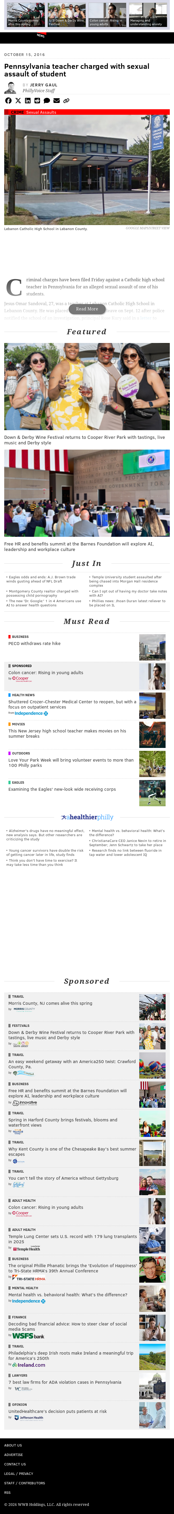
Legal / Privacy (18, 1473)
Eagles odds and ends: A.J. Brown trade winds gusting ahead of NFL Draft (41, 579)
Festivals (20, 1025)
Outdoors (21, 753)
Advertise (13, 1454)
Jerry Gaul (44, 84)
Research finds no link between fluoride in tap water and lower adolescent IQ (125, 852)
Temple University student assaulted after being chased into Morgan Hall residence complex (125, 581)
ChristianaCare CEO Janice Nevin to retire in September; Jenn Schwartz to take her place (127, 842)
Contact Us (15, 1463)
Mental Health (25, 1288)
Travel (18, 996)
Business (20, 636)
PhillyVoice (13, 37)
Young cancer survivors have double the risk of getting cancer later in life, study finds (44, 852)
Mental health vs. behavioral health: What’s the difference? (127, 832)
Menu (165, 38)
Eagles (18, 782)
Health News (23, 695)
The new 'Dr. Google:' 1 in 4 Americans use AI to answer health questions (43, 602)
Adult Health (24, 1200)
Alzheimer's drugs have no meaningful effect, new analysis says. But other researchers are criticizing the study (45, 834)
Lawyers (19, 1375)
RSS (7, 1492)
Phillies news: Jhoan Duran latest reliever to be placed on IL (127, 602)
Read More (87, 308)
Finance (19, 1317)
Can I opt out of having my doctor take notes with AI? (128, 593)
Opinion (19, 1404)
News (40, 35)
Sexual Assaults (41, 112)
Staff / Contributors (24, 1482)
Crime (17, 112)
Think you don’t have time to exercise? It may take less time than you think (41, 862)
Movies (18, 724)
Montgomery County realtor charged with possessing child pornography (42, 593)
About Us (13, 1445)
